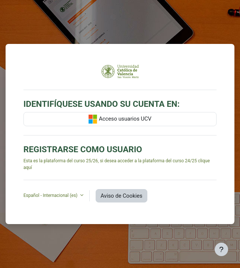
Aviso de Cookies (121, 195)
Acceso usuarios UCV (120, 119)
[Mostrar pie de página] (221, 249)
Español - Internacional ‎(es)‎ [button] (51, 195)
